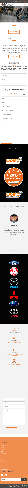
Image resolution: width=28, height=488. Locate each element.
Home (2, 445)
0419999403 (25, 1)
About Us (3, 453)
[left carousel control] (2, 12)
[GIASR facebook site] (2, 1)
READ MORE (14, 32)
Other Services (4, 469)
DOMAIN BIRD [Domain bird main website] (9, 485)
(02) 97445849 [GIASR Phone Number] (10, 354)
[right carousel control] (26, 12)
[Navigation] (25, 4)
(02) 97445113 (19, 354)
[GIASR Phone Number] (14, 350)
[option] (14, 12)
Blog (2, 451)
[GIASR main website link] (7, 4)
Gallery (2, 449)
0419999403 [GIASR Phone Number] (15, 355)
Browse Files (14, 93)
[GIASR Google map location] (14, 338)
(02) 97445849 (19, 1)
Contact (3, 455)
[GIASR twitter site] (4, 1)
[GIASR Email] (14, 360)
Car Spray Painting (5, 462)
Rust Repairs (4, 467)
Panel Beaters (4, 460)
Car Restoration (5, 465)
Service (3, 447)
